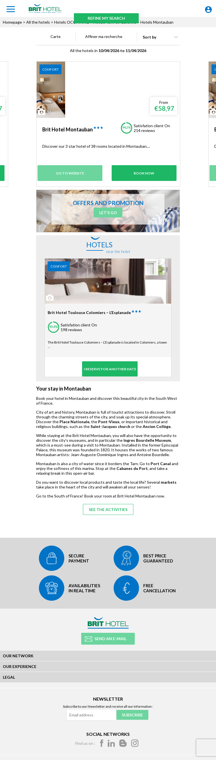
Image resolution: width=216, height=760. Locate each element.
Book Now (144, 172)
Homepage (12, 22)
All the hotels (38, 22)
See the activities (108, 509)
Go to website (71, 172)
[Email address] (91, 714)
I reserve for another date (108, 368)
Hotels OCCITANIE (71, 22)
